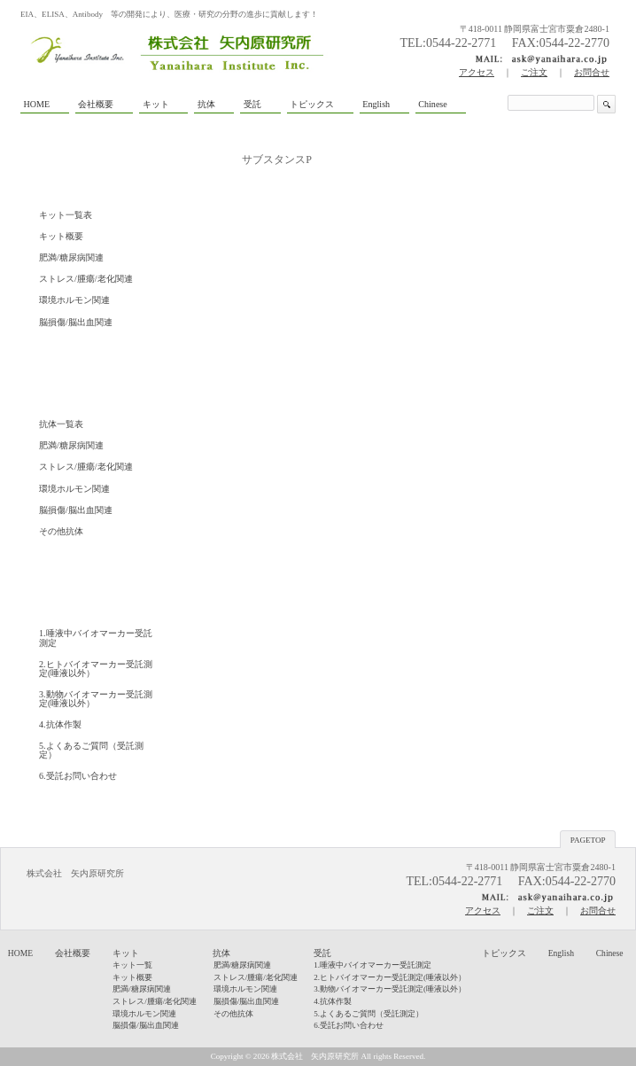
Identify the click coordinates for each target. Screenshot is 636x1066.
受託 (322, 953)
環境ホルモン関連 (74, 300)
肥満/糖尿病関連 (71, 257)
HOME (20, 953)
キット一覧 (132, 965)
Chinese (610, 953)
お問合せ (591, 72)
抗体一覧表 (61, 424)
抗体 (221, 953)
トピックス (504, 953)
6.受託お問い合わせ (78, 776)
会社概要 (72, 953)
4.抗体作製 (60, 724)
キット (125, 953)
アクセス (476, 72)
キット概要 (61, 236)
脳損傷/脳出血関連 (75, 322)
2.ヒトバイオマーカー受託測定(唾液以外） (95, 668)
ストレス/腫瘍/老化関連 (86, 279)
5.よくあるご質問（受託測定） (91, 750)
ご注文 (534, 72)
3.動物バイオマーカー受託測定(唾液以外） (95, 698)
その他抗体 (61, 531)
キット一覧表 (65, 215)
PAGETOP (588, 840)
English (561, 953)
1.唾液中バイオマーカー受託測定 (95, 637)
